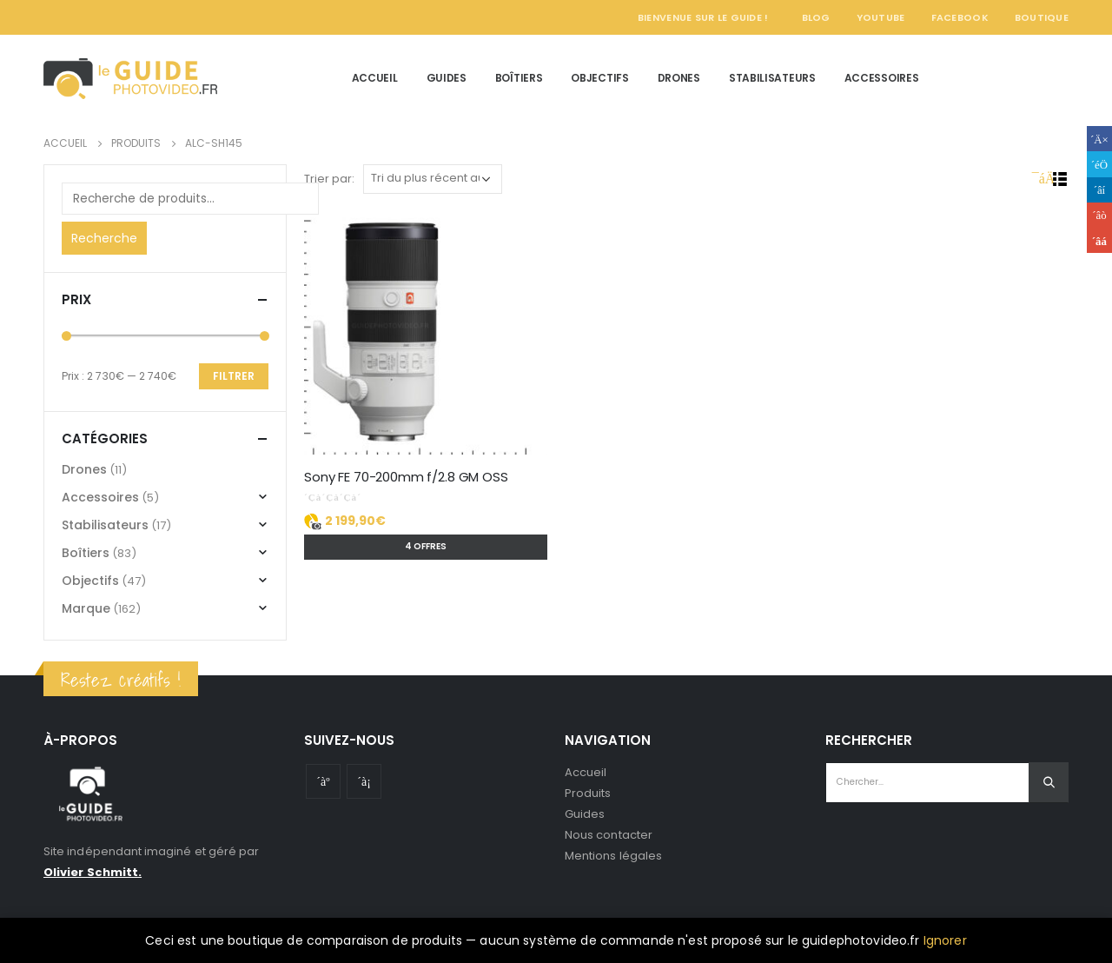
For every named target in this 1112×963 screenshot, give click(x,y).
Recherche (104, 238)
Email (1099, 240)
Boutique (1042, 17)
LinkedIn (1099, 190)
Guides (447, 77)
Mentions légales (613, 855)
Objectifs (599, 77)
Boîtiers (519, 77)
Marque (86, 608)
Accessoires (881, 77)
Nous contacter (608, 835)
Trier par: (329, 178)
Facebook (960, 17)
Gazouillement (1099, 163)
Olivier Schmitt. (92, 872)
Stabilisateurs (772, 77)
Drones (679, 77)
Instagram (364, 781)
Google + (1099, 215)
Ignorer (945, 940)
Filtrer (234, 376)
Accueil (375, 77)
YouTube (881, 17)
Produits (588, 793)
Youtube (323, 781)
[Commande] (432, 179)
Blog (816, 17)
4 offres (426, 546)
